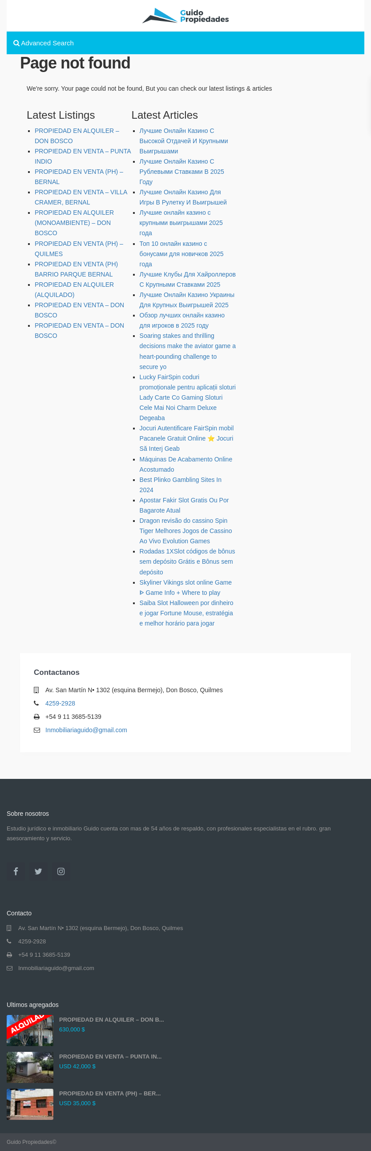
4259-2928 (60, 703)
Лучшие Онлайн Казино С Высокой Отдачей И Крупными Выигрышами (184, 141)
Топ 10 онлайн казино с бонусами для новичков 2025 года (182, 254)
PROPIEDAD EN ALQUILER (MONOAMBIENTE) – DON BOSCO (74, 223)
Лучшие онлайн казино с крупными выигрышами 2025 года (181, 223)
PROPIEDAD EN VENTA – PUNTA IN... (110, 1056)
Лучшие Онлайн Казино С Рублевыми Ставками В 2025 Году (182, 171)
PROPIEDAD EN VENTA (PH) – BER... (110, 1093)
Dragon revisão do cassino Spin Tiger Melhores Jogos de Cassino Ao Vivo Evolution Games (186, 531)
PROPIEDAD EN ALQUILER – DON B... (111, 1019)
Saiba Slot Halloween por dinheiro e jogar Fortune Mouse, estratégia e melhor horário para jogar (187, 613)
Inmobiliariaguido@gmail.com (86, 730)
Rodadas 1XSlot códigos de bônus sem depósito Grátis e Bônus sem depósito (187, 561)
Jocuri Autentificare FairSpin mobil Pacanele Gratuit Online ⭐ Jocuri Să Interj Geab (187, 438)
